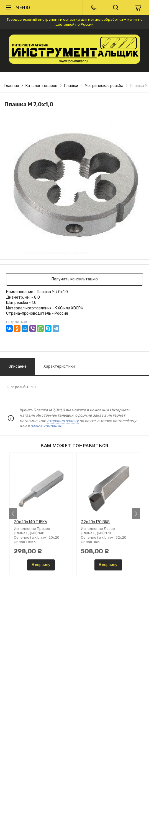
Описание (18, 366)
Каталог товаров (41, 85)
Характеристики (59, 366)
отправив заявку (63, 421)
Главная (11, 85)
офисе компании (46, 426)
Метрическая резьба (104, 85)
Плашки (71, 85)
